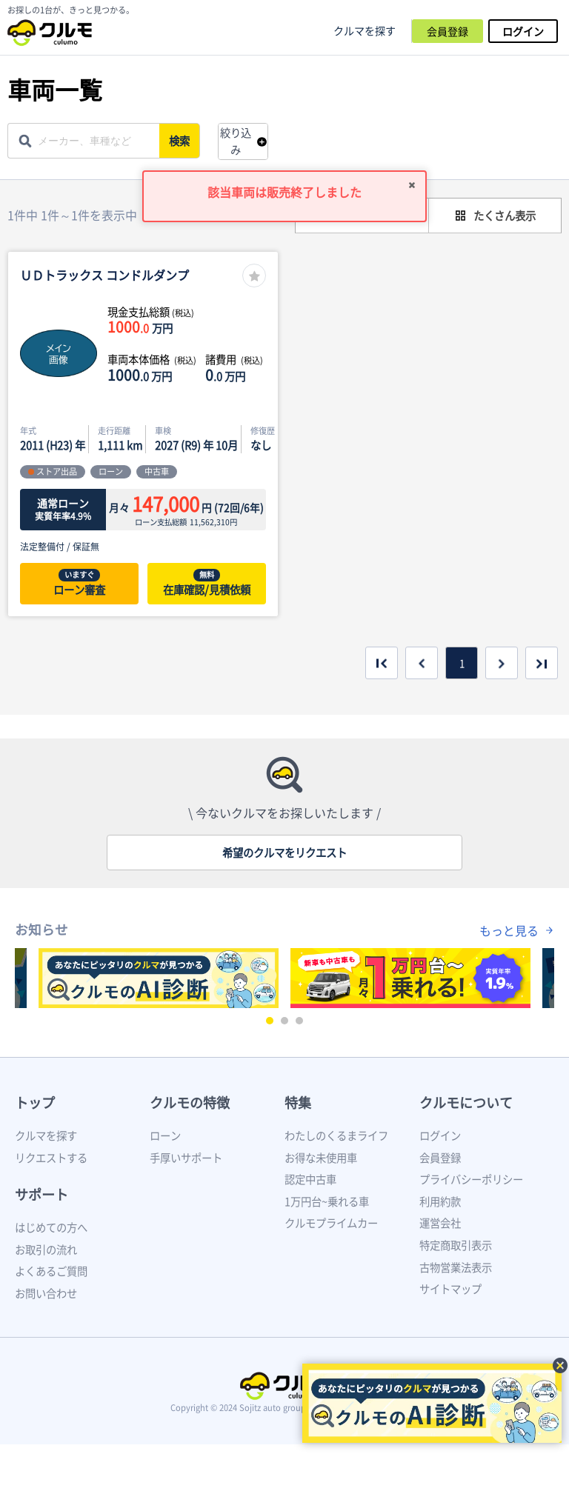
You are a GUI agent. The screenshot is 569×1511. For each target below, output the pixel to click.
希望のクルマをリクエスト (284, 852)
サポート (41, 1194)
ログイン (523, 31)
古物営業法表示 (455, 1267)
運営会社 (440, 1223)
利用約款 (440, 1201)
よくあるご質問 (51, 1271)
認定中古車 (310, 1179)
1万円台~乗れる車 (326, 1201)
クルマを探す (364, 31)
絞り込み (235, 141)
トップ (35, 1103)
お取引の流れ (46, 1249)
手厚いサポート (186, 1158)
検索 (180, 141)
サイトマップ (450, 1289)
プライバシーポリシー (471, 1179)
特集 (297, 1103)
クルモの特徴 (190, 1103)
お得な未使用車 (320, 1158)
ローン (165, 1135)
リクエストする (51, 1158)
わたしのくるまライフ (336, 1135)
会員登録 (447, 31)
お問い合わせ (46, 1293)
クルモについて (466, 1103)
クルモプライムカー (331, 1223)
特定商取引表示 (455, 1245)
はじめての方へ (51, 1227)
